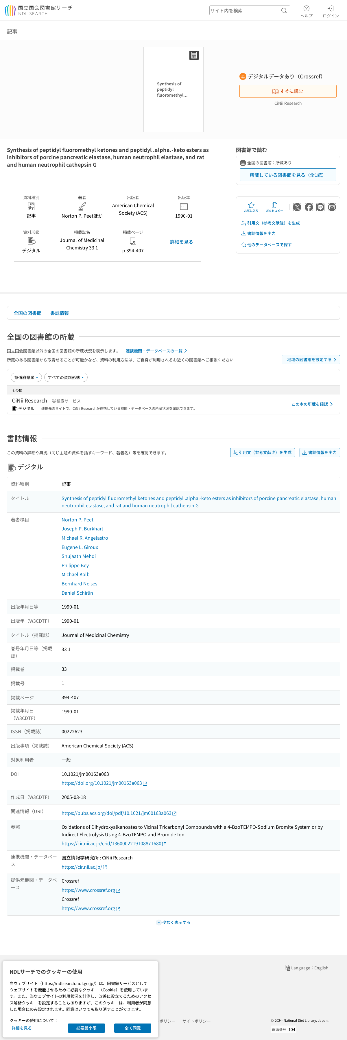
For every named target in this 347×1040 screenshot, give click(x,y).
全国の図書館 (27, 312)
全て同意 (133, 1028)
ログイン (331, 10)
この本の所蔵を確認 (313, 404)
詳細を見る (181, 241)
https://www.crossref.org (91, 890)
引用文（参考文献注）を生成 (270, 223)
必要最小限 (86, 1028)
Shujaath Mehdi (79, 555)
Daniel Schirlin (77, 592)
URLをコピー (274, 207)
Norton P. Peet (77, 519)
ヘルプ (306, 10)
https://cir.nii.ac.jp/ (85, 866)
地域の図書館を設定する (312, 359)
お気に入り (251, 207)
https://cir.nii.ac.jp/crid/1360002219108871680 (114, 843)
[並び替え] (26, 377)
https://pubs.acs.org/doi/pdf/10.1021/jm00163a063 (119, 813)
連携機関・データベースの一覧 (157, 350)
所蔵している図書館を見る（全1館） (288, 174)
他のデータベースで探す (266, 245)
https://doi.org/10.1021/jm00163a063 (105, 783)
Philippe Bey (75, 565)
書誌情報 (59, 312)
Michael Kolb (76, 574)
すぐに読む (287, 90)
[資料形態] (66, 377)
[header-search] (249, 10)
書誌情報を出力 (258, 233)
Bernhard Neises (79, 583)
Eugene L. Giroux (80, 546)
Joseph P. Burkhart (82, 528)
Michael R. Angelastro (85, 537)
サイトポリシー (196, 1021)
